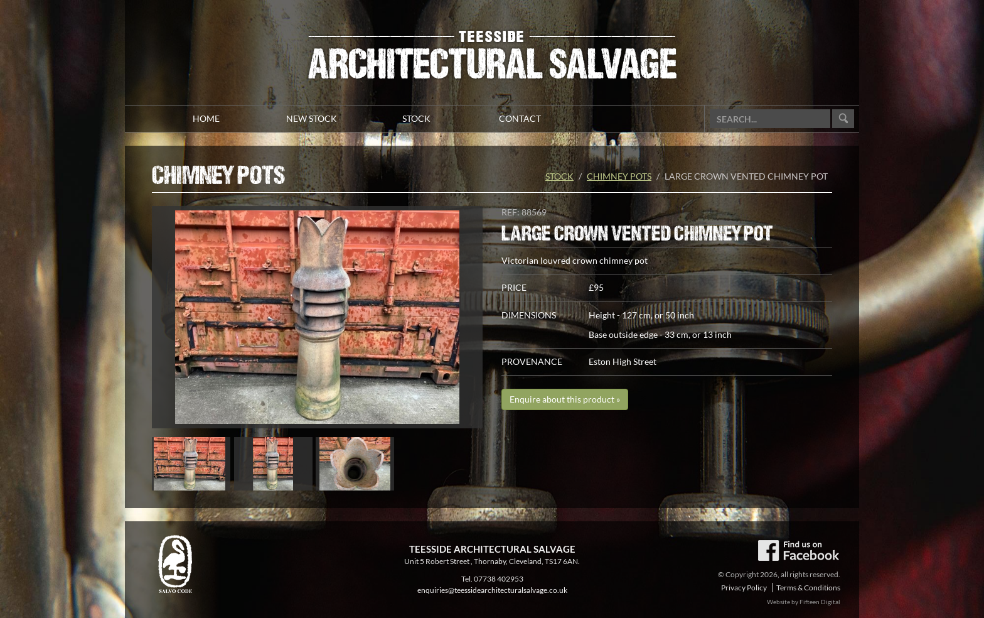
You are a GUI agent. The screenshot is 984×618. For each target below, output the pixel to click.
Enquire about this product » (565, 399)
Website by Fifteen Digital (803, 601)
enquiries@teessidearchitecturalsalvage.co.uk (492, 590)
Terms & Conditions (808, 587)
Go (843, 119)
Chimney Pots (619, 176)
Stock (559, 176)
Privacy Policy (744, 587)
